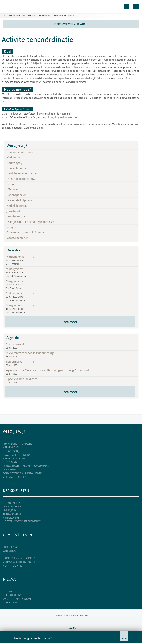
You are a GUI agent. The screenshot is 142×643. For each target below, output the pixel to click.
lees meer (69, 322)
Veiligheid (13, 227)
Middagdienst (71, 272)
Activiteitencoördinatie (63, 15)
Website (13, 189)
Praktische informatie (20, 152)
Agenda (12, 337)
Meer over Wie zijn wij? (71, 24)
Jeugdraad (13, 211)
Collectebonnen (18, 168)
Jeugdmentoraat (17, 216)
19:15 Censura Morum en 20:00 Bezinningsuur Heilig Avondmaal (71, 372)
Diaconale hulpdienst (20, 200)
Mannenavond (71, 345)
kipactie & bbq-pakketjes (71, 380)
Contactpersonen (17, 238)
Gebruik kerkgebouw (21, 179)
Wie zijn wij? (29, 15)
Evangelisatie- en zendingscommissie (30, 222)
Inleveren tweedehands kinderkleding (71, 354)
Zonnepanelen (17, 195)
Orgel (12, 184)
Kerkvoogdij (44, 15)
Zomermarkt (71, 363)
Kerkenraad (14, 157)
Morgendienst (71, 260)
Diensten (13, 250)
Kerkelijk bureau (17, 206)
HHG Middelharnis (12, 15)
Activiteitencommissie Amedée (26, 232)
